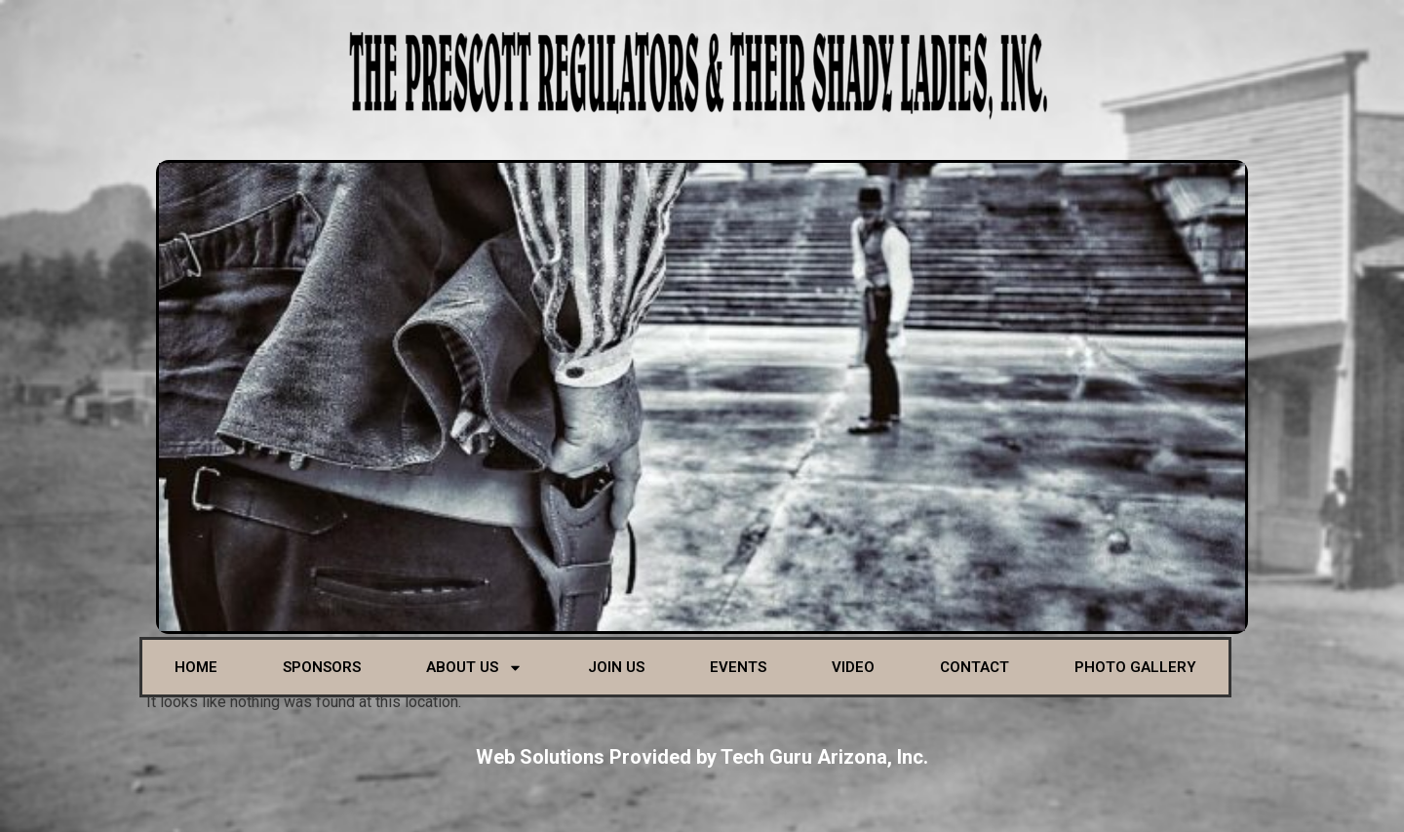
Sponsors (322, 667)
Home (196, 667)
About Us (474, 668)
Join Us (616, 667)
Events (738, 667)
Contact (974, 667)
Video (853, 667)
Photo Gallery (1135, 667)
